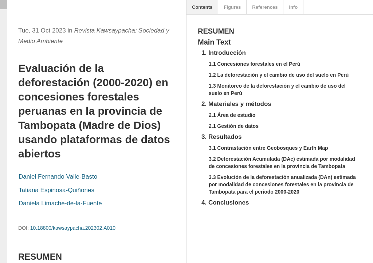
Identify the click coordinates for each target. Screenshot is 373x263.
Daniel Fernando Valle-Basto (58, 176)
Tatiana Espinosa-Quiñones (56, 190)
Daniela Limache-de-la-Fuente (60, 203)
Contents (202, 7)
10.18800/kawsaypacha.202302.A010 (72, 228)
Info (293, 7)
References (265, 7)
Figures (232, 7)
